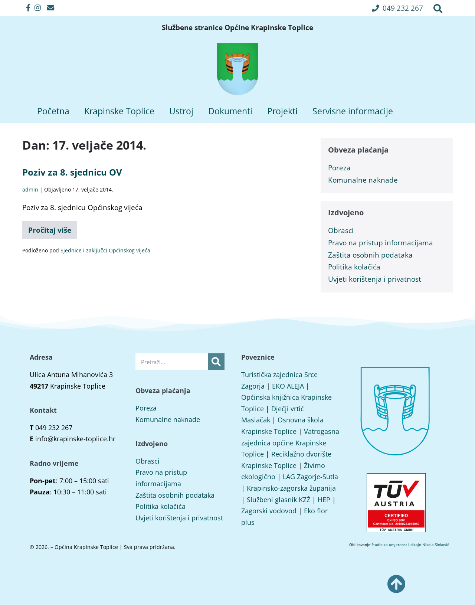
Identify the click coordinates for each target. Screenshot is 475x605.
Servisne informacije (352, 111)
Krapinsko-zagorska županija (291, 488)
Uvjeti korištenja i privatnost (374, 279)
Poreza (339, 168)
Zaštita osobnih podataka (370, 255)
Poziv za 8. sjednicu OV (72, 172)
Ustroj (181, 111)
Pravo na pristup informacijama (380, 243)
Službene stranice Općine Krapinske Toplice (237, 27)
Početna (53, 111)
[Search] (216, 361)
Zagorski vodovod (269, 510)
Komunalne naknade (363, 180)
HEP (324, 499)
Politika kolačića (354, 267)
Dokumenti (230, 111)
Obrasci (341, 230)
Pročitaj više (52, 228)
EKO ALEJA (288, 386)
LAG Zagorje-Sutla (310, 476)
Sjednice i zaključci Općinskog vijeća (105, 250)
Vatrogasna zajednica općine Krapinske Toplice (290, 442)
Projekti (282, 111)
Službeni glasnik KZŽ (278, 499)
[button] (397, 8)
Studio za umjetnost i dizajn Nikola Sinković (410, 544)
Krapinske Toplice (119, 111)
